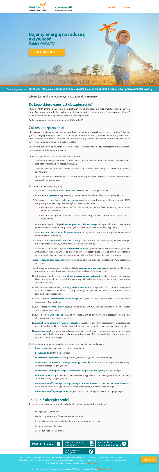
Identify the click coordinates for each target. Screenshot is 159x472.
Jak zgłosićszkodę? (79, 451)
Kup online (47, 52)
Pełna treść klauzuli (104, 469)
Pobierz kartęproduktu (79, 443)
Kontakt (112, 7)
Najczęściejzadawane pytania (112, 443)
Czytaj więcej (92, 463)
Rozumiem (149, 459)
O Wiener (125, 7)
